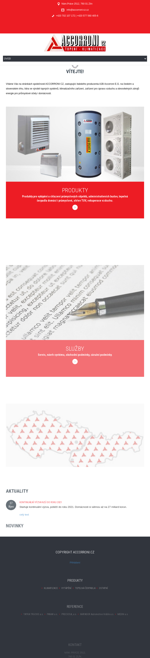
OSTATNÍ (103, 592)
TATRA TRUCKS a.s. (33, 618)
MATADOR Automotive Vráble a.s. (97, 618)
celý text (24, 522)
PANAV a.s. (52, 618)
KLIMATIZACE (51, 592)
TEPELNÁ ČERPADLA (85, 592)
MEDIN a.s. (122, 618)
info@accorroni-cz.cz (78, 9)
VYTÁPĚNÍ (66, 592)
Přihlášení (75, 567)
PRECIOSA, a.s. (69, 618)
